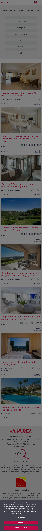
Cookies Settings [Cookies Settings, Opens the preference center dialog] (21, 517)
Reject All (21, 522)
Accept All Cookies (21, 527)
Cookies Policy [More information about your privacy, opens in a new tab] (18, 513)
